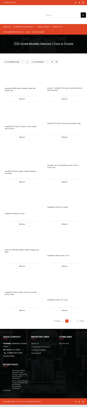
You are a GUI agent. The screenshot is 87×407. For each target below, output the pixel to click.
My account (64, 343)
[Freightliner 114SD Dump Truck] (65, 242)
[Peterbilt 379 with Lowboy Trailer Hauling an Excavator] (22, 156)
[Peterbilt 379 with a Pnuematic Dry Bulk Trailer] (65, 113)
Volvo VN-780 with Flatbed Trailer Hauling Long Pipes (22, 251)
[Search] (83, 15)
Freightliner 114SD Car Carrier (57, 207)
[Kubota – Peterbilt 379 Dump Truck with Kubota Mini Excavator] (65, 77)
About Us (35, 343)
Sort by (12, 62)
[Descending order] (27, 62)
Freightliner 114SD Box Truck (14, 213)
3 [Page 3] (70, 321)
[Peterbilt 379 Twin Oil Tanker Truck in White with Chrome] (22, 115)
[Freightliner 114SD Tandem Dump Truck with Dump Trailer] (22, 281)
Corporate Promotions (40, 347)
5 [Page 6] (78, 321)
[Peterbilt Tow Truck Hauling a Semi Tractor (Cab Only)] (65, 153)
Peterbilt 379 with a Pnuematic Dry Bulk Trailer (64, 123)
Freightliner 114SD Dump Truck (58, 256)
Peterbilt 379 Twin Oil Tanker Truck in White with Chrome (20, 127)
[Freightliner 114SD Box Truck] (22, 200)
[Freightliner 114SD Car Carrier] (65, 196)
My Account (36, 353)
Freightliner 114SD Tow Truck (57, 300)
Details (23, 99)
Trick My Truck (22, 402)
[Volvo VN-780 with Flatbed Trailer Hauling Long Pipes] (22, 239)
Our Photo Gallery (38, 350)
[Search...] (62, 15)
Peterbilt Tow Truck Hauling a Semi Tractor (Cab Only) (62, 166)
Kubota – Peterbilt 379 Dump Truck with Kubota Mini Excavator (64, 89)
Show (38, 62)
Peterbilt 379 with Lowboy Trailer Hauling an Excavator (20, 172)
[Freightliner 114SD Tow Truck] (65, 285)
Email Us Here (8, 356)
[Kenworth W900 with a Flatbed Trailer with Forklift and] (22, 77)
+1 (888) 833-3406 (9, 2)
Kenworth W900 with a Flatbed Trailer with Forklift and (20, 89)
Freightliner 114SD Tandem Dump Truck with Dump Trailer (21, 293)
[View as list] (56, 62)
